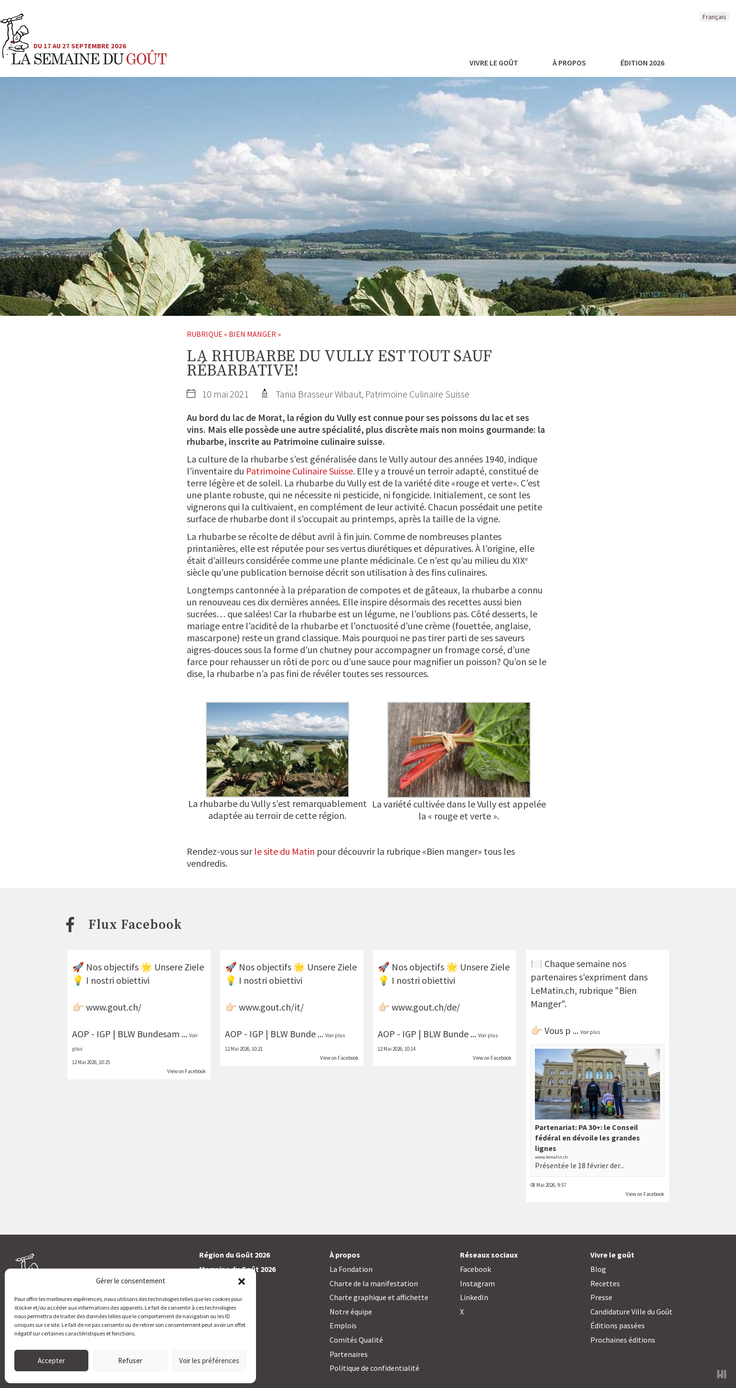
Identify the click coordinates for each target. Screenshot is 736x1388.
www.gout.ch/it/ (271, 1007)
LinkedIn (474, 1297)
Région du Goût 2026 (234, 1254)
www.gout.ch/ (113, 1007)
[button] (241, 1280)
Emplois (343, 1325)
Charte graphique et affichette (379, 1297)
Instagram (477, 1283)
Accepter (51, 1360)
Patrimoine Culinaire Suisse (299, 471)
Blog (598, 1269)
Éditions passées (617, 1325)
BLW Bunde (293, 1034)
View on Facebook (186, 1071)
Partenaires (349, 1354)
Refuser (130, 1360)
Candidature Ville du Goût (631, 1311)
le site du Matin (284, 851)
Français (714, 16)
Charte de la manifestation (374, 1283)
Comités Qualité (356, 1340)
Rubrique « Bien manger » (234, 334)
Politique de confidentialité (374, 1368)
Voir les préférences (209, 1360)
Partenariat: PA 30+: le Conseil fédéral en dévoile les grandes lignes (587, 1137)
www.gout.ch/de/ (426, 1007)
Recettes (605, 1283)
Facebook (475, 1269)
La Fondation (351, 1269)
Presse (601, 1297)
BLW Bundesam (148, 1034)
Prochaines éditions (622, 1340)
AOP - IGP (91, 1034)
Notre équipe (351, 1311)
